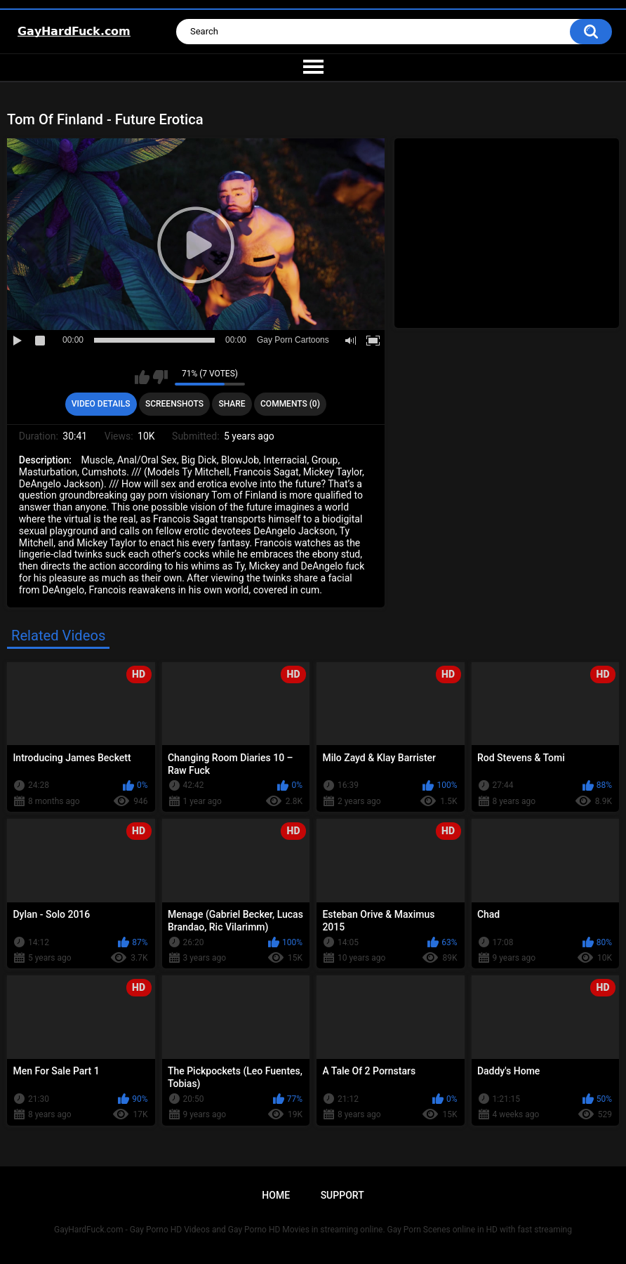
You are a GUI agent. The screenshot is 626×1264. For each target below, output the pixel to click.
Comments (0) (290, 404)
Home (276, 1195)
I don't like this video (160, 377)
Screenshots (174, 404)
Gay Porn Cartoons (293, 340)
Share (231, 404)
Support (342, 1195)
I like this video (142, 377)
